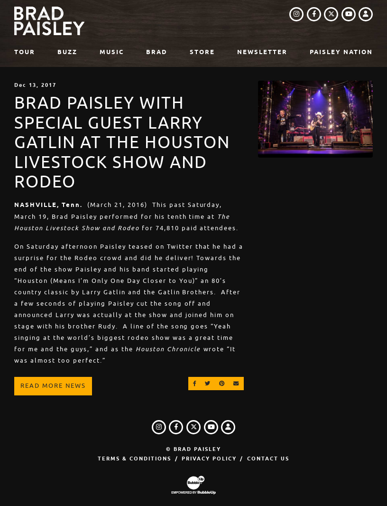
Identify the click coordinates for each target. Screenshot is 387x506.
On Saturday (36, 247)
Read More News (53, 386)
